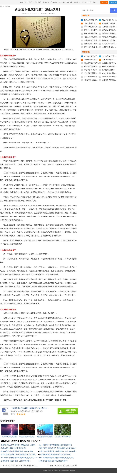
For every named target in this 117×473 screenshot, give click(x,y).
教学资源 (46, 2)
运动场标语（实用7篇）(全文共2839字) (15, 461)
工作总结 (31, 2)
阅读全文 (44, 14)
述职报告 (38, 2)
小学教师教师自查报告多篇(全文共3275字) (55, 454)
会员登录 (104, 2)
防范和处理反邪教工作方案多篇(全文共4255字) (18, 454)
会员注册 (113, 2)
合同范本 (69, 2)
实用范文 (77, 2)
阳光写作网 (55, 470)
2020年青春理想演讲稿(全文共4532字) (53, 461)
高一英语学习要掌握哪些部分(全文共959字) (55, 445)
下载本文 (52, 14)
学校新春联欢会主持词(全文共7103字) (97, 70)
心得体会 (54, 2)
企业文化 (62, 2)
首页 (1, 6)
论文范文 (85, 2)
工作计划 (23, 2)
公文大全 (93, 2)
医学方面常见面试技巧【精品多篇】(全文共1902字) (24, 466)
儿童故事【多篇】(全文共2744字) (13, 448)
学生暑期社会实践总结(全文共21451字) (98, 76)
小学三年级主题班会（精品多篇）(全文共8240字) (57, 451)
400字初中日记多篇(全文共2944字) (96, 80)
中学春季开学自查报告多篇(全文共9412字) (17, 451)
